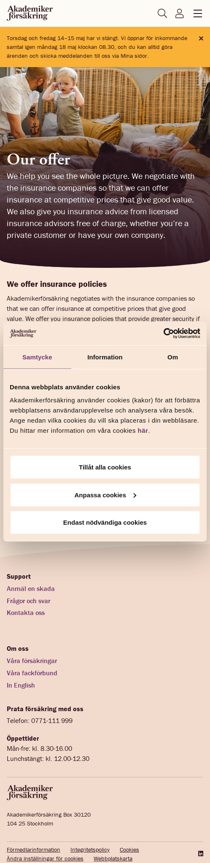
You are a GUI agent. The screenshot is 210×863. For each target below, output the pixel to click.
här (143, 430)
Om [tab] (172, 356)
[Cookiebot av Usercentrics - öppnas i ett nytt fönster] (163, 333)
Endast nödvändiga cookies (105, 522)
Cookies (129, 849)
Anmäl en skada (31, 588)
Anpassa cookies (105, 494)
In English (21, 685)
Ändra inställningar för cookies (45, 858)
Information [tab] (105, 356)
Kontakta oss (26, 612)
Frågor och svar (28, 600)
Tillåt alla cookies (105, 467)
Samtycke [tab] (37, 356)
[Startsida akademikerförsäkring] (30, 13)
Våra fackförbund (32, 673)
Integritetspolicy (90, 849)
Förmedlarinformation (33, 849)
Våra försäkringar (32, 660)
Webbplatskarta (113, 858)
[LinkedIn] (200, 854)
